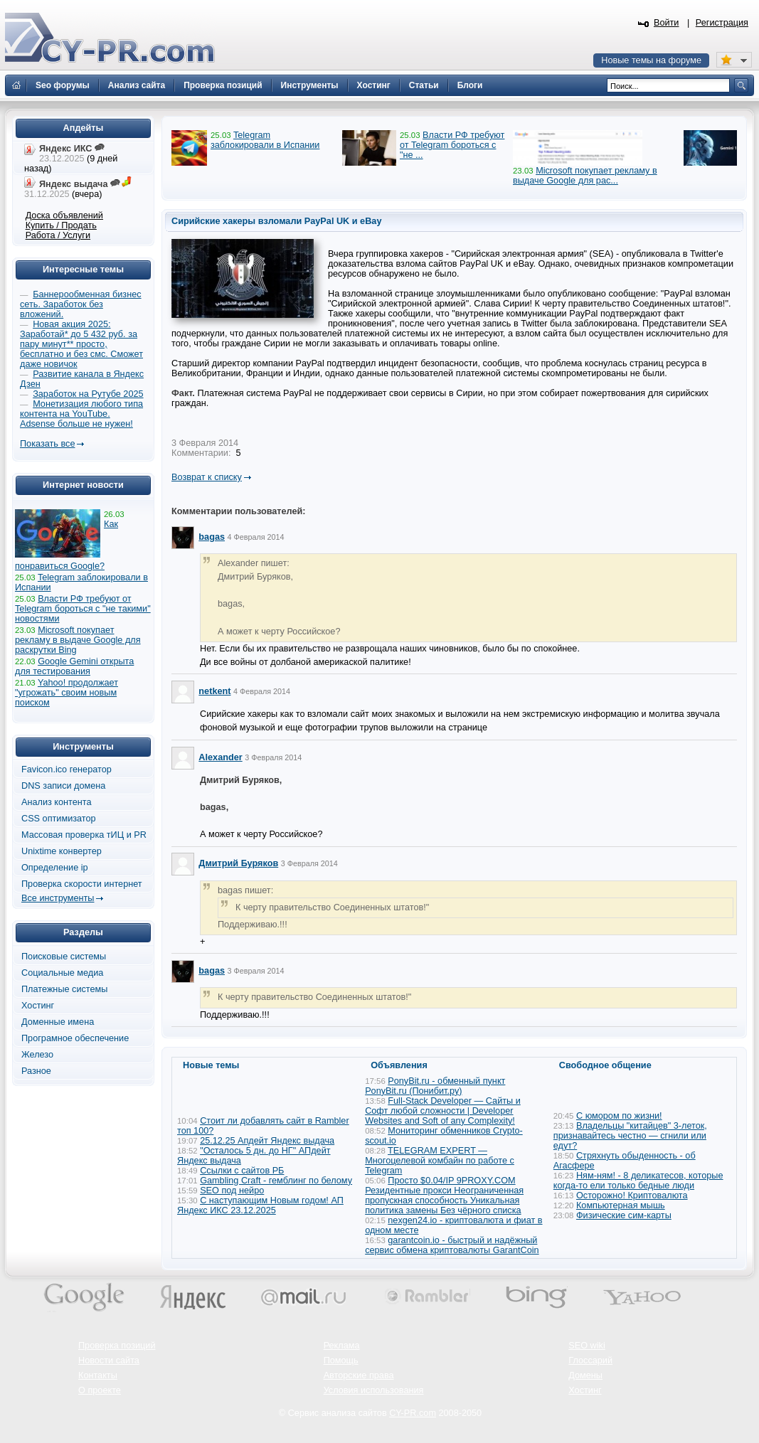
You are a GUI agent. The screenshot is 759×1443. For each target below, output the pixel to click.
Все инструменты (57, 898)
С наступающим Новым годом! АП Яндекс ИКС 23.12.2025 (260, 1205)
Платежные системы (64, 989)
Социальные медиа (62, 973)
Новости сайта (108, 1360)
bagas (211, 537)
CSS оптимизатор (58, 819)
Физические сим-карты (624, 1215)
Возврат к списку (206, 477)
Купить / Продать (61, 225)
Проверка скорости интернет (81, 884)
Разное (36, 1071)
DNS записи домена (63, 786)
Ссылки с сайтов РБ (242, 1171)
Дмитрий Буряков (238, 863)
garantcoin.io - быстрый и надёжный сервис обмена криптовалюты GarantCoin (451, 1245)
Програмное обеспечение (75, 1038)
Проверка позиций (116, 1346)
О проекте (99, 1390)
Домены (585, 1375)
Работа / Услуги (58, 235)
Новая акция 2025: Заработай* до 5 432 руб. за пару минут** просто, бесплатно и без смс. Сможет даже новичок (81, 344)
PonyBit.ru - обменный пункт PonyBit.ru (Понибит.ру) (435, 1086)
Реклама (342, 1346)
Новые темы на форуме (651, 60)
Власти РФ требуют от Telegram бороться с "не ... (452, 145)
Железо (37, 1055)
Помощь (341, 1360)
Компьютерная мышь (620, 1205)
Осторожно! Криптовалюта (632, 1195)
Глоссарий (590, 1360)
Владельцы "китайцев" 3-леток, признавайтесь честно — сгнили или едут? (630, 1136)
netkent (214, 691)
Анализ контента (56, 802)
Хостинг (37, 1006)
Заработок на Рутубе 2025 (88, 394)
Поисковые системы (63, 957)
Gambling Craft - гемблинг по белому (276, 1181)
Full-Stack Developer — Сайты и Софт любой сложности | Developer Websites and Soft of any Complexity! (443, 1111)
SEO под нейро (232, 1191)
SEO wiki (586, 1346)
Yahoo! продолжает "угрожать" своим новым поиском (66, 693)
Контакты (97, 1375)
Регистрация (722, 23)
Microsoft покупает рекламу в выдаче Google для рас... (585, 176)
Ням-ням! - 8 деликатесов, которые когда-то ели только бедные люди (638, 1181)
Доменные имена (57, 1022)
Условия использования (374, 1390)
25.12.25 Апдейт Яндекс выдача (267, 1141)
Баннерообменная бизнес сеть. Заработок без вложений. (81, 304)
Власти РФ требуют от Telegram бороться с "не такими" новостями (83, 609)
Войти (666, 23)
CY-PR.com (412, 1413)
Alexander (220, 757)
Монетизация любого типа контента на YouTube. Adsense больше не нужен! (81, 414)
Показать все (47, 444)
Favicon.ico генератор (66, 769)
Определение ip (54, 868)
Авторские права (359, 1375)
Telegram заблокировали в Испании (265, 140)
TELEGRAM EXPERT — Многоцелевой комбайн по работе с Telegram (439, 1161)
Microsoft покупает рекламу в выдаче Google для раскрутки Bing (78, 640)
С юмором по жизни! (619, 1116)
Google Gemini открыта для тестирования (74, 666)
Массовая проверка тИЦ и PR (84, 835)
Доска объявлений (64, 215)
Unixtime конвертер (61, 851)
